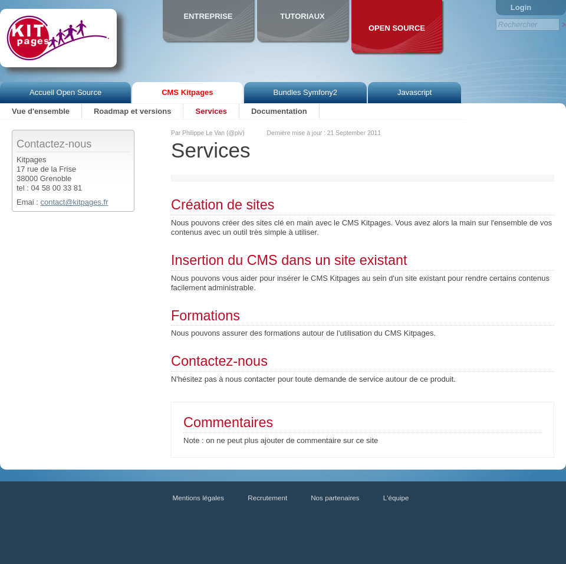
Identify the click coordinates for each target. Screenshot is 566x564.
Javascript (414, 92)
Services (211, 111)
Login (521, 7)
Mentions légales (199, 497)
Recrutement (267, 497)
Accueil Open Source (65, 92)
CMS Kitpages (187, 92)
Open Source (396, 28)
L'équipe (396, 497)
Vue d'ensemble (41, 111)
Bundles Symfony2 (305, 92)
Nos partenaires (335, 497)
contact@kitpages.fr (74, 202)
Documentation (279, 111)
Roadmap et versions (133, 111)
